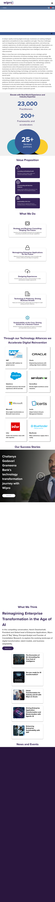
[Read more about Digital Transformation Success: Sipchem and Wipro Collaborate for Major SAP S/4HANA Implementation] (27, 803)
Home (4, 8)
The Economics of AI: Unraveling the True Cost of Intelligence (33, 658)
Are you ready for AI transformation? (33, 673)
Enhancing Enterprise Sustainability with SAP (33, 729)
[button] (48, 8)
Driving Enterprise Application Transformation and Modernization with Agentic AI (33, 712)
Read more (8, 495)
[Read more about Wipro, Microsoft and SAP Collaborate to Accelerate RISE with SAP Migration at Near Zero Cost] (27, 843)
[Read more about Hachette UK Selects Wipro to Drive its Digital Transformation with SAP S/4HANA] (27, 764)
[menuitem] (53, 8)
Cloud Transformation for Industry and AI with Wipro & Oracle (33, 693)
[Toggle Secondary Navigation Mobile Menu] (51, 33)
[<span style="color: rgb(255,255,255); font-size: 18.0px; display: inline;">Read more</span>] (8, 648)
